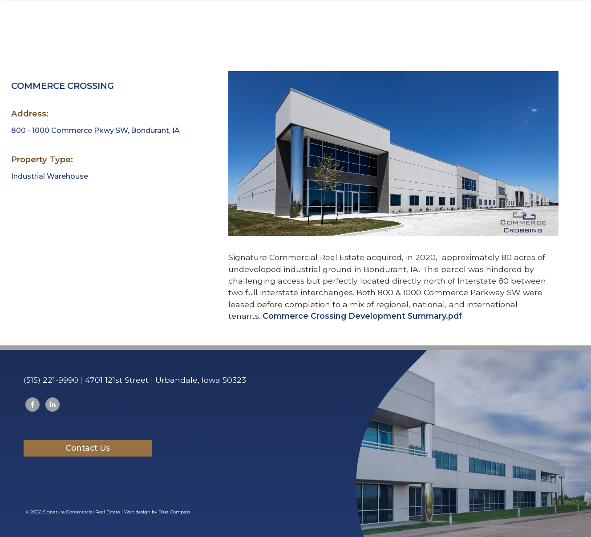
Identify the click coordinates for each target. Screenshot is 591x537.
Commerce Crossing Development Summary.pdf (362, 316)
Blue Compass (174, 512)
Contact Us (87, 448)
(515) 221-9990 (51, 380)
